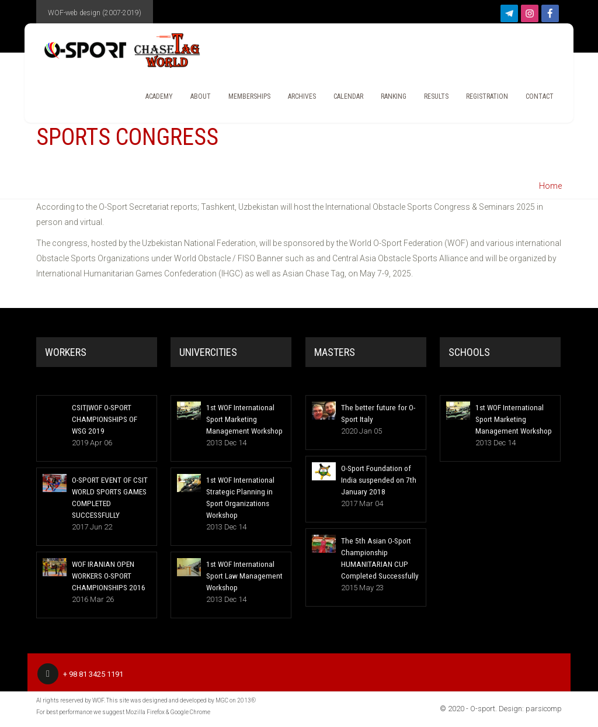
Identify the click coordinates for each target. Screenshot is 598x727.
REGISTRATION (482, 99)
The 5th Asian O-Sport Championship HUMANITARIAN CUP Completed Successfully (378, 558)
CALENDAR (343, 99)
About (195, 99)
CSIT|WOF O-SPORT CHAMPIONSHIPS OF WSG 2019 (103, 419)
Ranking (388, 99)
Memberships (244, 99)
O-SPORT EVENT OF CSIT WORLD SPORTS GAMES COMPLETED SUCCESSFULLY (109, 497)
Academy (154, 99)
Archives (297, 99)
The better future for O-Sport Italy (376, 413)
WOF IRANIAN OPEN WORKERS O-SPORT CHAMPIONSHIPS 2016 (106, 575)
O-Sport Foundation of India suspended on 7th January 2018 (376, 479)
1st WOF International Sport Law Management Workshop (241, 575)
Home (550, 186)
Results (431, 99)
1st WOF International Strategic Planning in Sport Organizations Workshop (238, 497)
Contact (534, 99)
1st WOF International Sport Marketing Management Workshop (241, 419)
